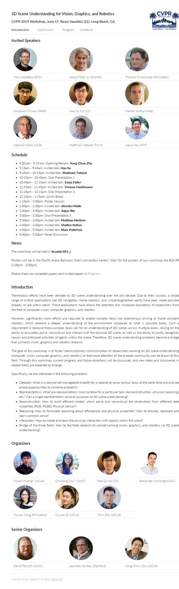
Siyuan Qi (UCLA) (67, 515)
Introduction (20, 29)
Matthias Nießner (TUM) (86, 145)
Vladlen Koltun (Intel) (139, 111)
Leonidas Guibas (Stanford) (87, 566)
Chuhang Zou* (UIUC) (70, 481)
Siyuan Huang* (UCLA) (28, 481)
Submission (45, 29)
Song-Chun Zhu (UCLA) (141, 566)
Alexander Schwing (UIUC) (157, 481)
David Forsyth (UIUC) (28, 566)
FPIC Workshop (53, 579)
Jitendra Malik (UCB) (27, 145)
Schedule (86, 29)
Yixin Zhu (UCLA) (109, 515)
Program (68, 29)
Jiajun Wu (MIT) (136, 145)
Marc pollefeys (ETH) (27, 77)
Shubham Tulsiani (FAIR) (29, 111)
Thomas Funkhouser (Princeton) (147, 77)
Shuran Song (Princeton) (30, 515)
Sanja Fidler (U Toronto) (85, 77)
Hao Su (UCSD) (79, 111)
